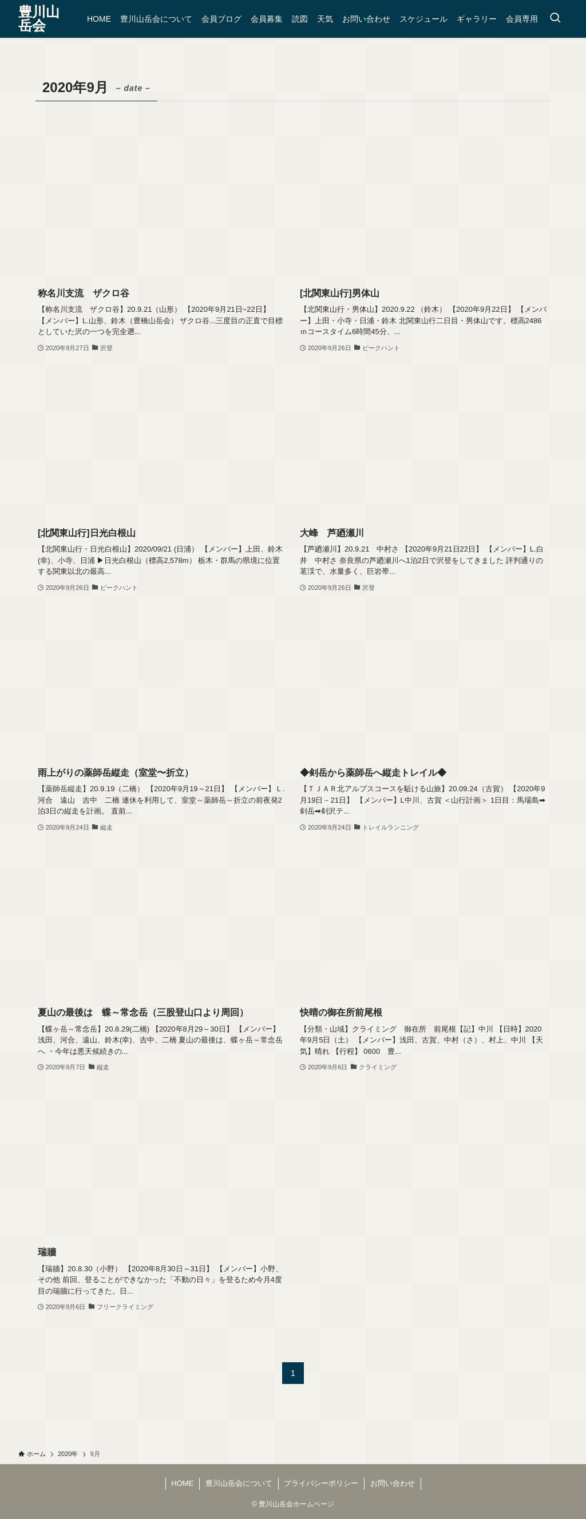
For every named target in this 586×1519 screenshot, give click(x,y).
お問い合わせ (392, 1483)
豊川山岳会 (39, 19)
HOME (182, 1483)
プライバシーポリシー (321, 1483)
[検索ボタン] (555, 19)
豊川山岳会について (238, 1483)
